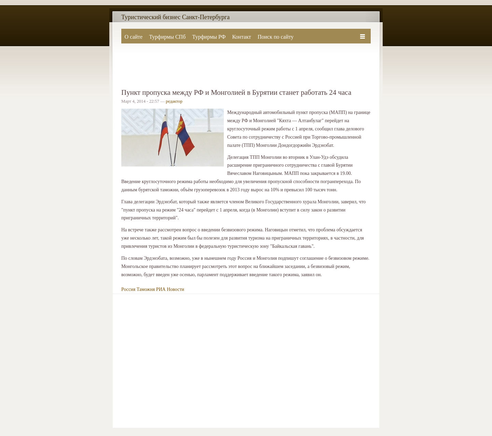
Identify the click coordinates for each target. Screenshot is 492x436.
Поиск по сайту (275, 37)
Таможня (146, 289)
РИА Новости (170, 289)
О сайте (134, 37)
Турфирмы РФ (209, 37)
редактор (174, 101)
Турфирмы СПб (167, 37)
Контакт (241, 37)
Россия (128, 289)
